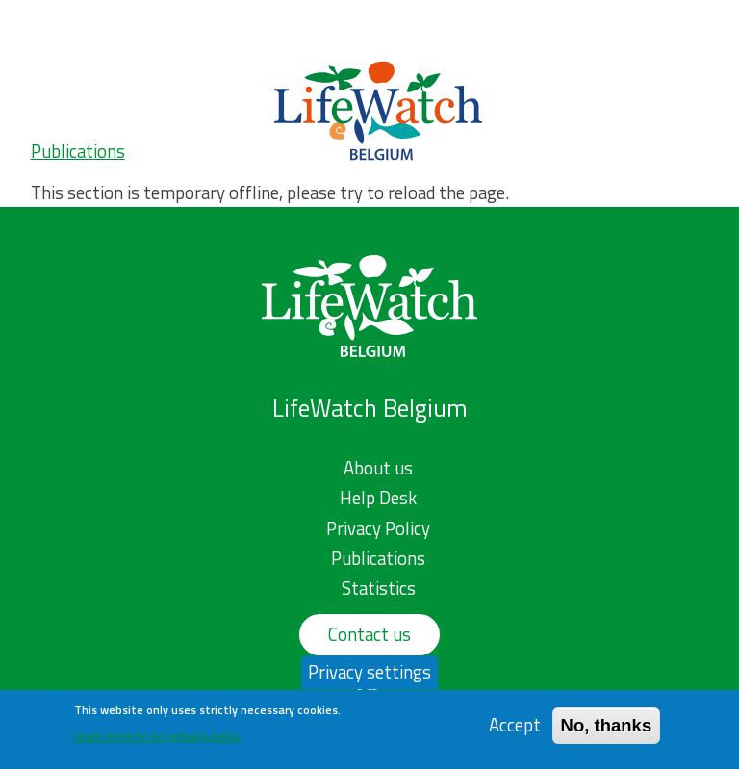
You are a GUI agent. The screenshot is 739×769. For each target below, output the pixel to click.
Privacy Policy (378, 528)
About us (378, 467)
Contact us (369, 634)
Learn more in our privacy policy (157, 736)
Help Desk (378, 497)
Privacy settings (369, 671)
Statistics (379, 588)
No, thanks (606, 725)
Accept (515, 725)
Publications (78, 151)
